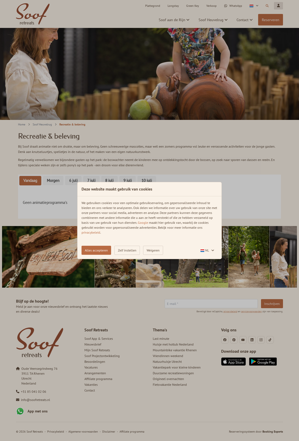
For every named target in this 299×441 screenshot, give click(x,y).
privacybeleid (91, 232)
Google (143, 222)
